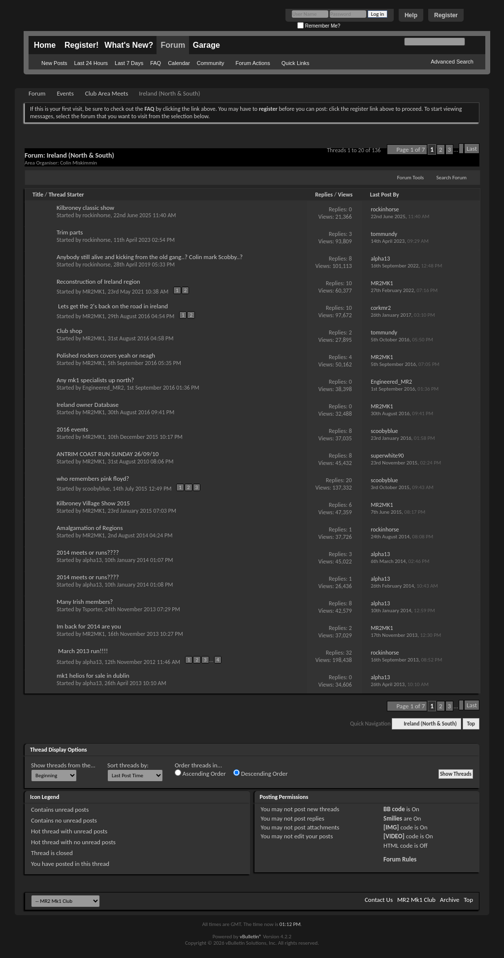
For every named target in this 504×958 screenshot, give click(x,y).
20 (349, 480)
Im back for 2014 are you (89, 626)
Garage (206, 45)
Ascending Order (200, 773)
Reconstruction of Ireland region (98, 281)
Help (411, 15)
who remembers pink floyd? (93, 478)
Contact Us (379, 899)
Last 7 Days (129, 63)
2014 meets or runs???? (88, 552)
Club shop (69, 330)
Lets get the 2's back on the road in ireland (113, 306)
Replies (324, 194)
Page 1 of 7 (410, 149)
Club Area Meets (106, 93)
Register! (81, 45)
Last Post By (384, 194)
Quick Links (296, 63)
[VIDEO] (394, 836)
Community (210, 63)
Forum (172, 45)
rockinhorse (97, 215)
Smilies (392, 818)
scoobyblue (96, 488)
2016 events (72, 429)
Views (345, 194)
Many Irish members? (85, 601)
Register (446, 15)
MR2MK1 (94, 291)
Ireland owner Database (88, 404)
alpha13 (92, 560)
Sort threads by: (128, 765)
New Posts (54, 63)
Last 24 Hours (91, 63)
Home (45, 45)
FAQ (155, 63)
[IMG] (391, 827)
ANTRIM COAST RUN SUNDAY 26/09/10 (107, 454)
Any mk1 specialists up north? (95, 380)
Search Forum (452, 177)
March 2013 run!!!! (83, 651)
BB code (394, 809)
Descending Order (260, 773)
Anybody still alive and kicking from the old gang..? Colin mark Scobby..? (150, 257)
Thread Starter (66, 194)
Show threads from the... (63, 765)
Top (471, 724)
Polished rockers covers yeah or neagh (106, 355)
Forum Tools (410, 177)
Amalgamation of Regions (90, 527)
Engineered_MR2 (103, 387)
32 (349, 652)
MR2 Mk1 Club (416, 899)
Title (37, 194)
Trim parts (70, 232)
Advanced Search (452, 62)
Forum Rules (399, 859)
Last (472, 148)
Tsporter (92, 609)
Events (65, 93)
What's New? (128, 45)
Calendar (179, 63)
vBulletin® (251, 936)
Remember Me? (318, 26)
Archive (449, 899)
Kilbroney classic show (85, 207)
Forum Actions (252, 63)
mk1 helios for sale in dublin (93, 675)
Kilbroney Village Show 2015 (93, 503)
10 (349, 283)
